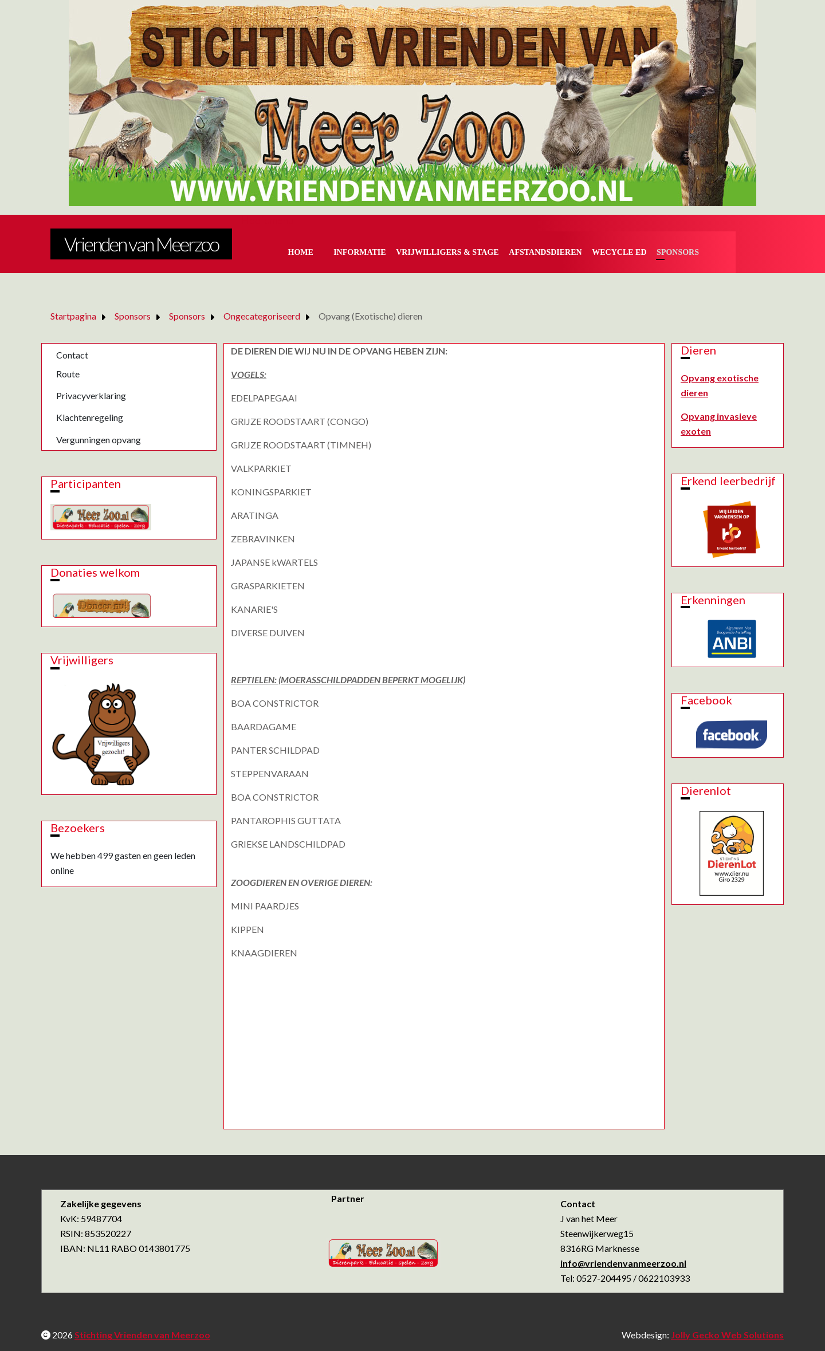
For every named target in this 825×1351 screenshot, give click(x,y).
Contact (72, 354)
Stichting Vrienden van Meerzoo (142, 1334)
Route (68, 373)
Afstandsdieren (545, 252)
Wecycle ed (619, 252)
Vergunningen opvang (98, 439)
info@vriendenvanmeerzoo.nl (623, 1263)
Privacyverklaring (91, 395)
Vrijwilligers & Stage (447, 252)
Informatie (359, 252)
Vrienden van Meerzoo (141, 243)
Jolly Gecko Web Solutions (727, 1334)
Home (300, 252)
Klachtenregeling (89, 417)
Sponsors (678, 252)
